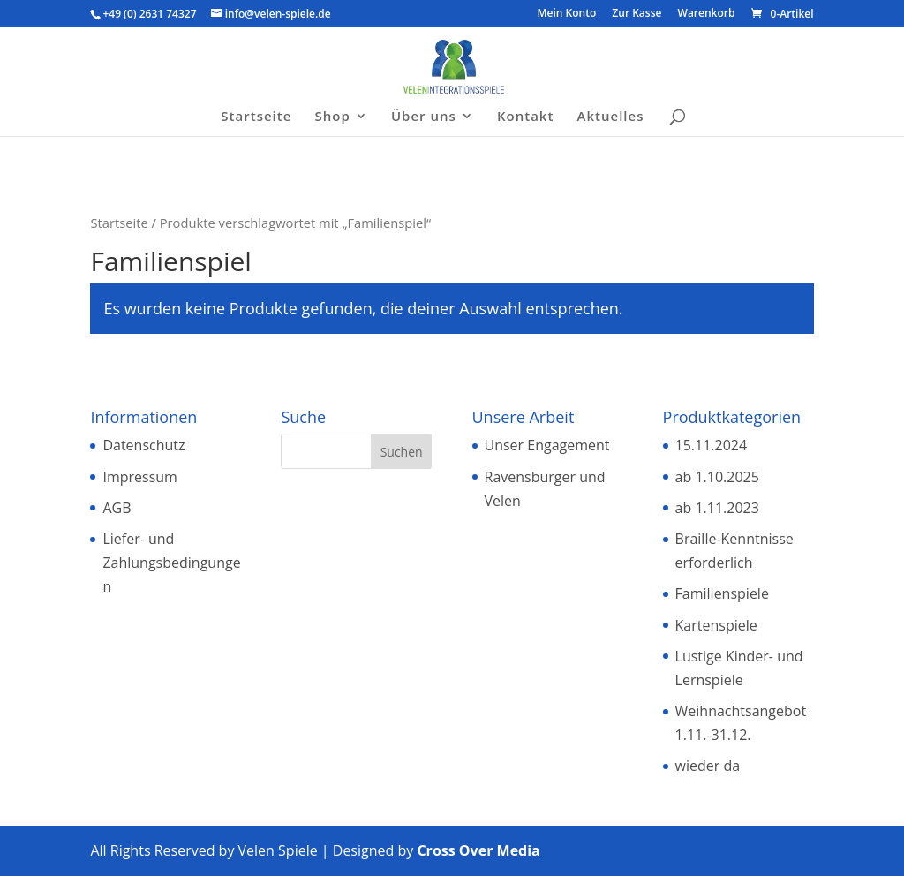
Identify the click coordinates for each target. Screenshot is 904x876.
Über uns (423, 117)
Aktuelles (610, 117)
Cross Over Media (478, 850)
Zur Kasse (636, 14)
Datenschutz (143, 445)
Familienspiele (722, 593)
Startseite (256, 117)
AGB (116, 507)
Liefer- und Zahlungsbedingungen (171, 562)
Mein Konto (567, 14)
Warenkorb (706, 14)
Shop (332, 117)
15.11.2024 (711, 445)
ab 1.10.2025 (717, 477)
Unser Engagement (547, 445)
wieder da (708, 765)
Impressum (139, 477)
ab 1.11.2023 (717, 507)
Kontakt (525, 117)
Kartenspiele (716, 625)
